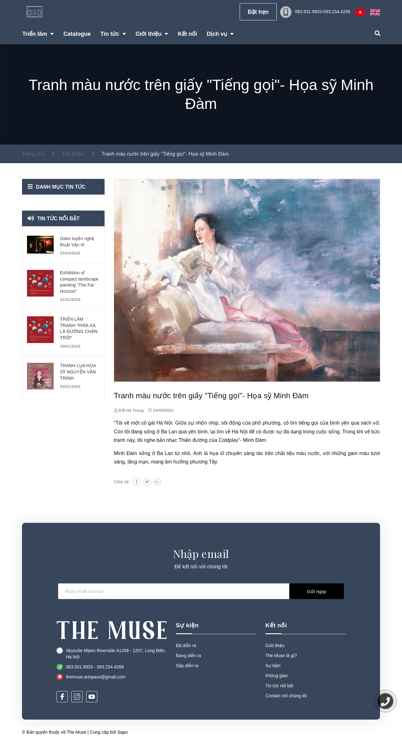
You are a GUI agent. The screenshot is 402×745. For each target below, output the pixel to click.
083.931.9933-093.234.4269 (322, 11)
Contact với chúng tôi (286, 695)
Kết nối (276, 625)
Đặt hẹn (258, 12)
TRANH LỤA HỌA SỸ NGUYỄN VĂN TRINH (78, 371)
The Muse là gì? (281, 655)
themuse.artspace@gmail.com (95, 676)
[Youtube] (91, 696)
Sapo (122, 732)
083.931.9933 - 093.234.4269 (95, 666)
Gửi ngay (316, 591)
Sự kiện (187, 625)
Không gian (276, 675)
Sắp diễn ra (187, 665)
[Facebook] (62, 696)
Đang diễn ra (188, 655)
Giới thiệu (275, 645)
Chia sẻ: (122, 481)
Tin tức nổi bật (58, 218)
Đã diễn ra (186, 645)
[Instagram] (77, 696)
